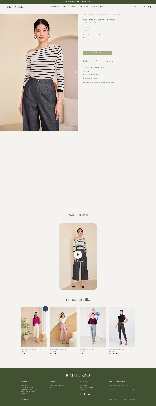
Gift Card (53, 387)
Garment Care (25, 393)
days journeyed (97, 6)
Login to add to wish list (115, 53)
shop (64, 6)
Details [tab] (85, 61)
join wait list (97, 52)
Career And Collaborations (87, 387)
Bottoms (90, 14)
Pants (96, 14)
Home (84, 14)
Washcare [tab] (109, 61)
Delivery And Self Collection (29, 389)
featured (73, 6)
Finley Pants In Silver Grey (87, 349)
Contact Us (83, 389)
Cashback (24, 385)
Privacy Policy (112, 399)
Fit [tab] (97, 61)
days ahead (84, 6)
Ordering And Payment (27, 387)
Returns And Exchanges (28, 391)
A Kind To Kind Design (89, 22)
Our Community (84, 385)
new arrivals (54, 6)
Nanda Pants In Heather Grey (117, 349)
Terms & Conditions (129, 399)
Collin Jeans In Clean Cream (29, 349)
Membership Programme (57, 385)
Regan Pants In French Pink (58, 349)
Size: (84, 42)
